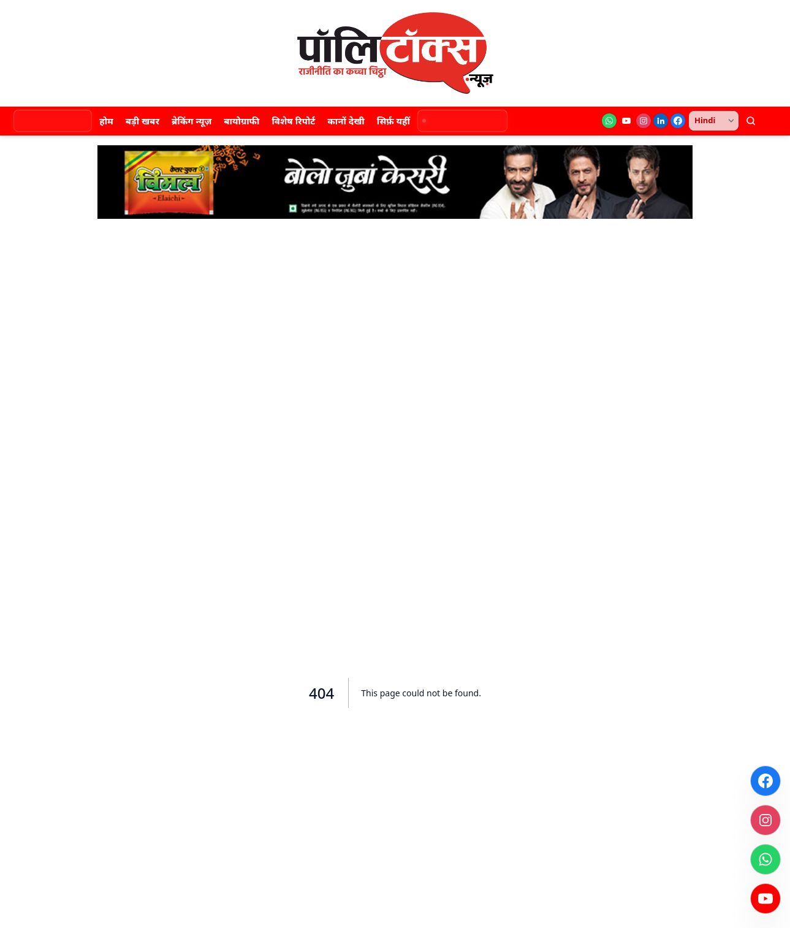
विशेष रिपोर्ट (293, 121)
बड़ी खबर (142, 121)
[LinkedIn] (660, 120)
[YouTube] (626, 120)
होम (106, 121)
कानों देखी (345, 121)
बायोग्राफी (241, 121)
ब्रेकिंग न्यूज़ (191, 121)
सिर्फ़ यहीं (393, 121)
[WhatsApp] (609, 120)
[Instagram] (643, 120)
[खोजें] (750, 120)
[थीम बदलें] (771, 120)
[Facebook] (677, 120)
